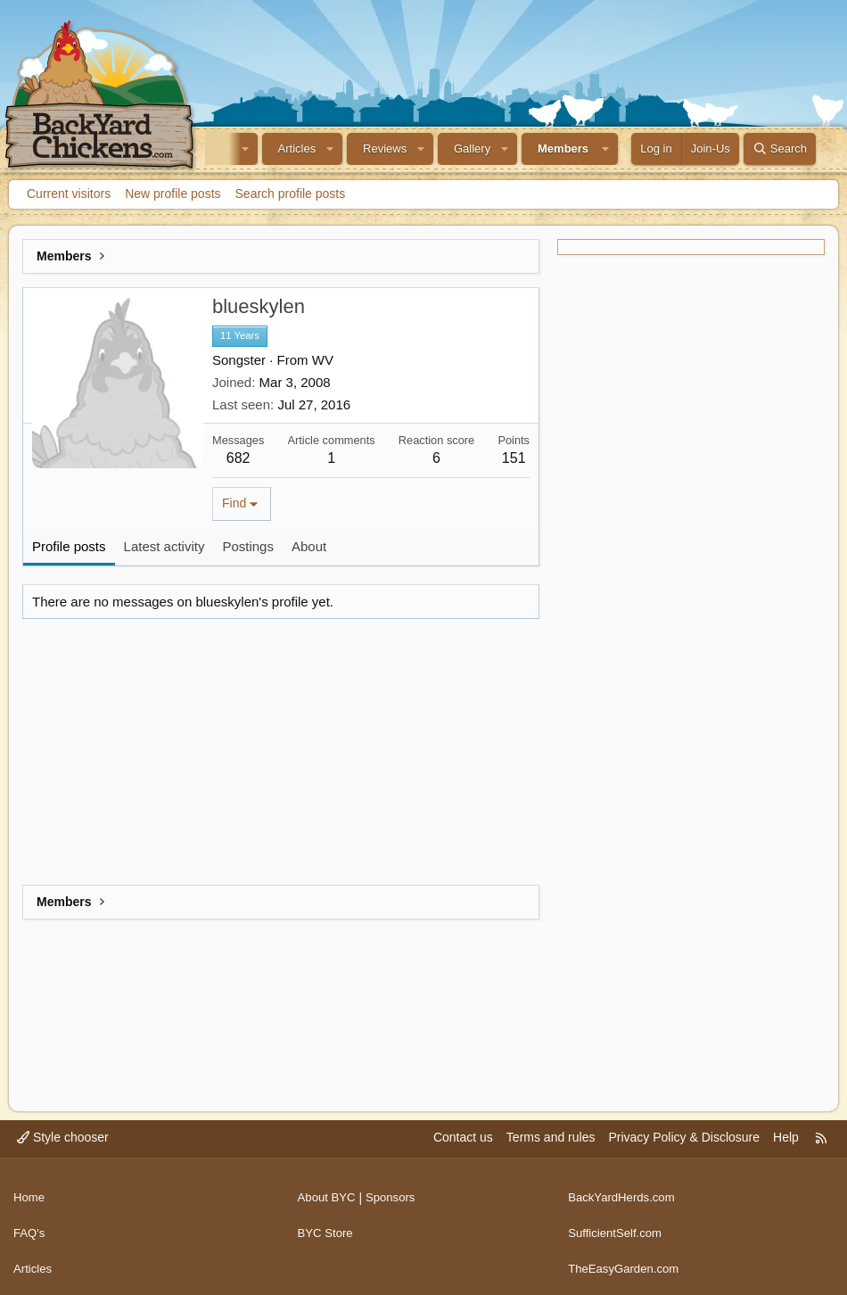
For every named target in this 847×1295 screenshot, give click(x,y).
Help (786, 1137)
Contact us (463, 1137)
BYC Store (327, 1225)
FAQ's (30, 1225)
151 (514, 458)
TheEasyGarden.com (627, 1259)
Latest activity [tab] (164, 546)
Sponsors (395, 1192)
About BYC (328, 1192)
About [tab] (309, 546)
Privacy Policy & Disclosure (684, 1137)
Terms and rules (551, 1137)
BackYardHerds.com (624, 1192)
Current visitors (69, 193)
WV (322, 359)
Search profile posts (290, 193)
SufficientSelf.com (618, 1225)
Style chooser (63, 1137)
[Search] (780, 149)
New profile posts (172, 193)
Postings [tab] (248, 546)
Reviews (385, 148)
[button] (245, 149)
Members (563, 148)
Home (29, 1192)
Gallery (472, 148)
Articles (297, 148)
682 (238, 458)
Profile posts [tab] (69, 546)
